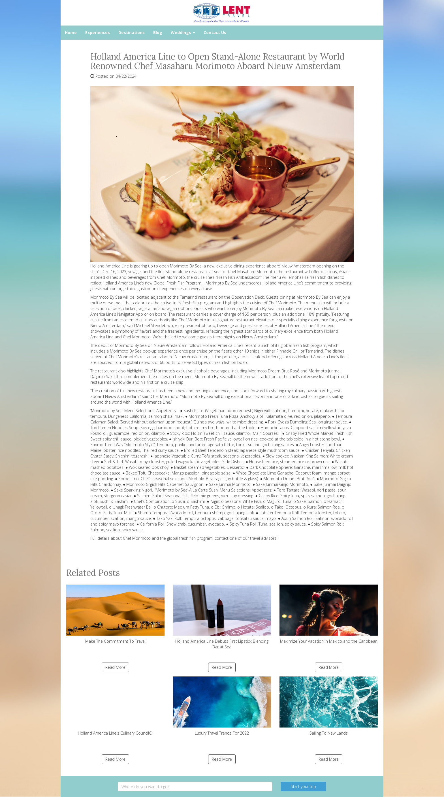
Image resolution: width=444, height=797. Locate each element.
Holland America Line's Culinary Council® (115, 706)
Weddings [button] (183, 32)
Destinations (131, 32)
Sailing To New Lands (328, 706)
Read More (115, 667)
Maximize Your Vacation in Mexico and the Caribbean (328, 614)
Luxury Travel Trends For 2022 (222, 706)
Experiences (97, 32)
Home (71, 32)
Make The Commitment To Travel (115, 614)
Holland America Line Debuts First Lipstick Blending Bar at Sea (222, 617)
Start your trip (303, 786)
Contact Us (215, 32)
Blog (157, 32)
